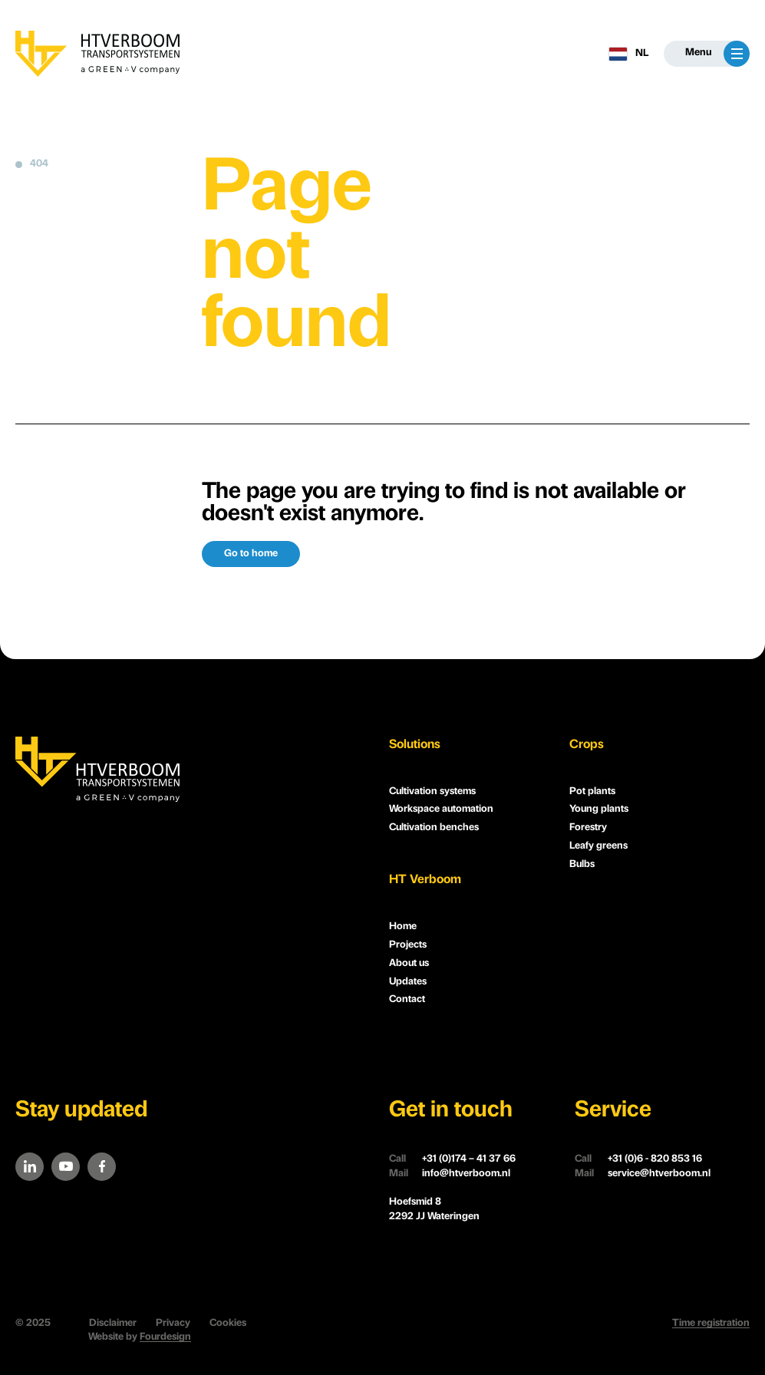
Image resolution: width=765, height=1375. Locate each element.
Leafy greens (598, 846)
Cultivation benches (434, 828)
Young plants (598, 809)
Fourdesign (165, 1337)
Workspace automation (441, 809)
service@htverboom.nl (643, 1174)
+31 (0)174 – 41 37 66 (452, 1159)
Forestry (588, 828)
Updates (408, 982)
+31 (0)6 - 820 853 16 (638, 1159)
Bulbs (582, 864)
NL (628, 54)
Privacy (173, 1323)
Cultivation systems (432, 791)
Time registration (711, 1323)
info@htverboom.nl (449, 1174)
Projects (408, 945)
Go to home (251, 554)
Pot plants (592, 791)
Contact (407, 999)
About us (409, 963)
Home (403, 927)
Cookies (227, 1323)
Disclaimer (113, 1323)
